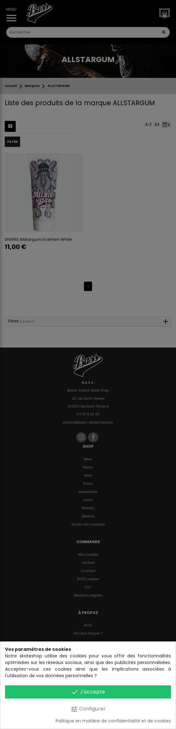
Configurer (88, 709)
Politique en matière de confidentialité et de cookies (113, 721)
